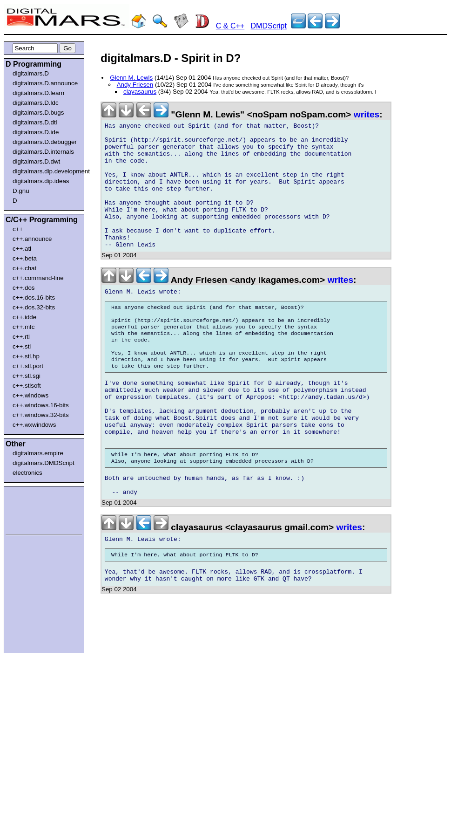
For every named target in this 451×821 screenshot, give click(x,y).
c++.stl (22, 346)
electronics (27, 472)
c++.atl (22, 248)
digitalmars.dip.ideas (41, 181)
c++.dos (23, 287)
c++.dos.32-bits (34, 307)
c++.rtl (21, 336)
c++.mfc (23, 326)
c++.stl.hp (26, 356)
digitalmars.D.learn (38, 92)
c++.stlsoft (27, 385)
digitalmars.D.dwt (36, 161)
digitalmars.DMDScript (43, 462)
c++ (18, 229)
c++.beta (25, 258)
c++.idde (24, 317)
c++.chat (24, 268)
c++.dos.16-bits (34, 297)
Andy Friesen (135, 84)
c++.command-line (38, 277)
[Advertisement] (33, 509)
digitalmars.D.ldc (36, 102)
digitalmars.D (31, 73)
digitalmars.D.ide (36, 132)
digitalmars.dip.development (46, 171)
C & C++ (230, 26)
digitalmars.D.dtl (35, 122)
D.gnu (21, 190)
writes (366, 114)
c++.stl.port (28, 366)
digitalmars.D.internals (43, 151)
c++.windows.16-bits (41, 405)
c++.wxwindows (34, 424)
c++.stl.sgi (26, 375)
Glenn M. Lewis (131, 77)
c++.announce (32, 238)
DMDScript (269, 26)
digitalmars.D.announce (45, 83)
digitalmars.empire (38, 453)
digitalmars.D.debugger (45, 141)
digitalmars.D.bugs (38, 112)
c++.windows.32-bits (41, 414)
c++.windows (30, 395)
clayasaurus (139, 91)
